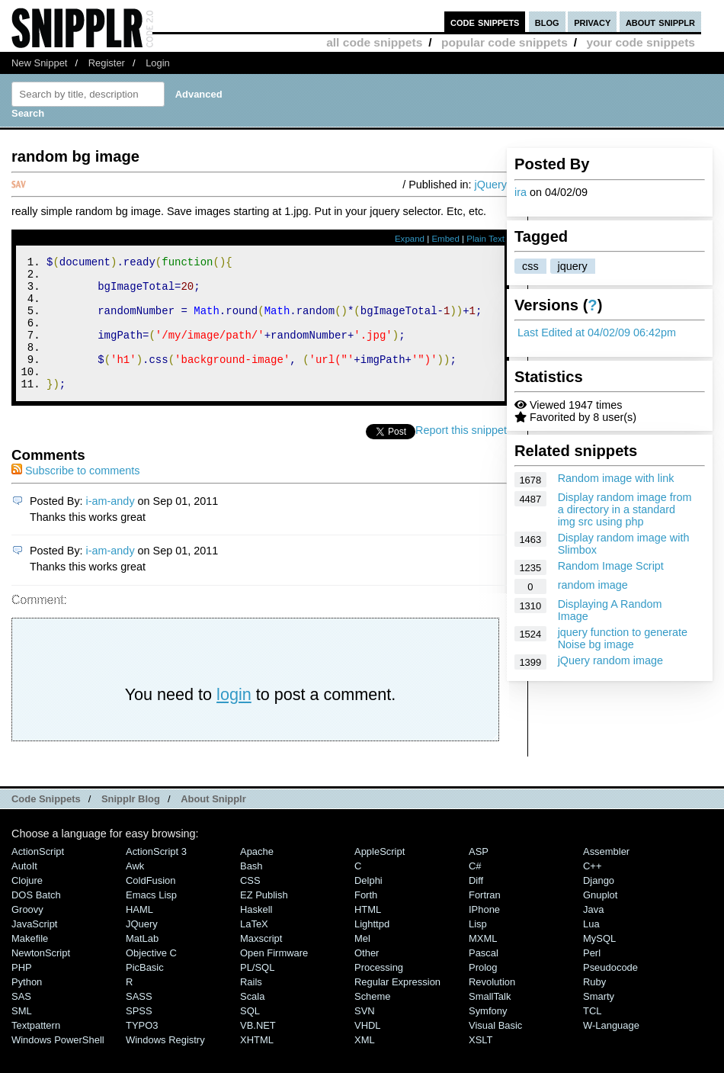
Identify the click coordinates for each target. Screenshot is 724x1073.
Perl (592, 978)
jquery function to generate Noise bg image (622, 638)
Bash (251, 891)
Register (106, 63)
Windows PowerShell (57, 1065)
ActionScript (37, 876)
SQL (250, 1036)
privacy (592, 21)
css (530, 266)
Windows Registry (165, 1065)
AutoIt (24, 891)
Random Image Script (611, 566)
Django (598, 905)
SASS (139, 1021)
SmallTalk (490, 1021)
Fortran (485, 920)
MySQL (599, 963)
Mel (362, 963)
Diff (476, 905)
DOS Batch (36, 920)
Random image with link (616, 478)
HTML (367, 934)
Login (158, 63)
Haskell (256, 934)
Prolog (483, 992)
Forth (365, 920)
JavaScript (34, 949)
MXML (483, 963)
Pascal (483, 978)
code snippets (485, 21)
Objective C (151, 978)
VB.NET (258, 1050)
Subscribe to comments (75, 496)
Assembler (606, 876)
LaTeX (254, 949)
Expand (409, 238)
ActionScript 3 (156, 876)
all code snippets (374, 42)
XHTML (257, 1065)
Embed (445, 238)
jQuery (491, 184)
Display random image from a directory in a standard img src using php (625, 509)
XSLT (480, 1065)
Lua (591, 949)
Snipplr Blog (130, 824)
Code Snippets (46, 824)
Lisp (478, 949)
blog (547, 21)
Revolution (492, 1007)
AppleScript (379, 876)
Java (593, 934)
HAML (139, 934)
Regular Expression (397, 1007)
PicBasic (145, 992)
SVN (364, 1036)
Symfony (488, 1036)
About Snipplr (213, 824)
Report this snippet (461, 455)
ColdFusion (151, 905)
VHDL (367, 1050)
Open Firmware (274, 978)
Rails (251, 1007)
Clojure (27, 905)
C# (475, 891)
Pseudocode (610, 992)
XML (364, 1065)
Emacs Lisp (151, 920)
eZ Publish (264, 920)
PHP (21, 992)
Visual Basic (495, 1050)
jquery (573, 266)
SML (21, 1036)
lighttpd (371, 949)
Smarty (598, 1021)
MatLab (142, 963)
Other (366, 978)
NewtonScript (40, 978)
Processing (378, 992)
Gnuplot (600, 920)
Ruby (594, 1007)
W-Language (611, 1050)
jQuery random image (610, 660)
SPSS (139, 1036)
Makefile (29, 963)
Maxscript (261, 963)
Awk (135, 891)
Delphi (368, 905)
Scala (252, 1021)
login (233, 719)
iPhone (484, 934)
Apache (257, 876)
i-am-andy (110, 526)
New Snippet (39, 63)
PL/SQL (257, 992)
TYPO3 (142, 1050)
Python (26, 1007)
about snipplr (660, 21)
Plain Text (485, 238)
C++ (592, 891)
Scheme (372, 1021)
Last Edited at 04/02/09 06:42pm (596, 332)
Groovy (27, 934)
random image (593, 585)
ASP (479, 876)
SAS (21, 1021)
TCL (592, 1036)
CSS (250, 905)
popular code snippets (504, 42)
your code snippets (640, 42)
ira (520, 192)
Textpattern (35, 1050)
